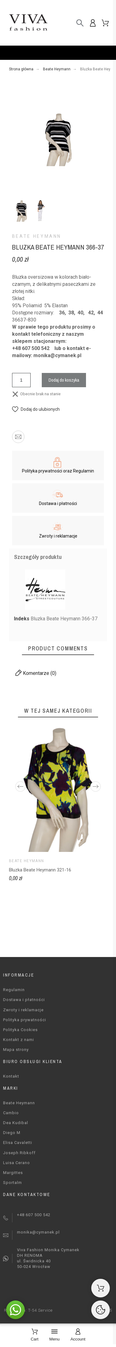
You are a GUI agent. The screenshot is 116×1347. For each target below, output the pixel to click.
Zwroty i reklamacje (23, 1010)
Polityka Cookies (20, 1029)
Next (95, 786)
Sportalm (12, 1182)
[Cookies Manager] (100, 1309)
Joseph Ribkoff (19, 1152)
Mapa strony (16, 1049)
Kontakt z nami (18, 1039)
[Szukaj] (80, 23)
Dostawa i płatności (24, 999)
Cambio (11, 1112)
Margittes (13, 1172)
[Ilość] (21, 380)
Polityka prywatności (24, 1019)
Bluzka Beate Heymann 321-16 (40, 870)
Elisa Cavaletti (17, 1142)
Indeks (22, 619)
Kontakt (11, 1076)
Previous (20, 786)
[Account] (77, 1335)
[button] (36, 409)
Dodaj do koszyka (64, 380)
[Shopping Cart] (100, 1288)
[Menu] (54, 1335)
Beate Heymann (36, 236)
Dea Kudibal (15, 1122)
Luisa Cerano (16, 1162)
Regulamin (14, 989)
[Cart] (34, 1335)
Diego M (11, 1132)
